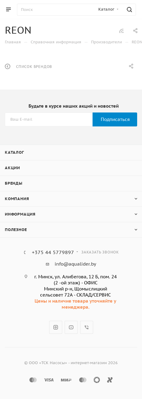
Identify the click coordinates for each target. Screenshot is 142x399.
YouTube (71, 327)
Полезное (16, 229)
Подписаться (115, 119)
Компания (17, 198)
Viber (86, 327)
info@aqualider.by (75, 264)
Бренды (13, 183)
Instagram (55, 327)
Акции (12, 167)
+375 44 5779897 (53, 252)
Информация (20, 214)
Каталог (14, 152)
